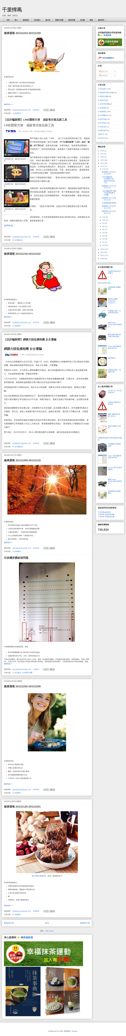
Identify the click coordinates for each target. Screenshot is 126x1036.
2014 (102, 163)
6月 (103, 229)
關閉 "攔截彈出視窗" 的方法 (114, 415)
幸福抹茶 (107, 35)
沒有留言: (36, 110)
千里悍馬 (12, 9)
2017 (102, 154)
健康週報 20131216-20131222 (22, 253)
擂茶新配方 (112, 358)
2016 (102, 157)
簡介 (16, 20)
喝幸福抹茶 (27, 937)
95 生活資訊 (102, 123)
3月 (103, 239)
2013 (102, 166)
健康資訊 (26, 20)
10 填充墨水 (16, 673)
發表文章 (103, 71)
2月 (103, 242)
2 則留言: (36, 669)
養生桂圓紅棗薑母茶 (39, 876)
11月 (104, 217)
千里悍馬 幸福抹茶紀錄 (106, 517)
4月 (103, 236)
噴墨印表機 (59, 20)
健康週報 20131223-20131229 (22, 33)
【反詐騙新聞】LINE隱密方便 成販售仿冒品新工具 (35, 119)
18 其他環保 (102, 108)
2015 (102, 160)
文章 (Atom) (49, 931)
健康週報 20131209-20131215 (22, 460)
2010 (102, 255)
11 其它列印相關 (104, 104)
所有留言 (103, 75)
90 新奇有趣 (102, 119)
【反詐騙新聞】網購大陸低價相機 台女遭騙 (30, 339)
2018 (102, 151)
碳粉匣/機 (71, 20)
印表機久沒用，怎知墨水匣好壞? (114, 312)
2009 (102, 259)
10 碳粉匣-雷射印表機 (105, 93)
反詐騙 (82, 20)
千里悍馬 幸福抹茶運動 (106, 514)
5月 (103, 233)
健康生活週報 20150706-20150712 (113, 301)
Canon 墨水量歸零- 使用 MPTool (115, 347)
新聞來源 (8, 226)
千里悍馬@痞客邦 (104, 512)
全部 (8, 20)
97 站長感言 (102, 127)
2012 (102, 249)
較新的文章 (9, 923)
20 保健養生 (16, 113)
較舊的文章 (85, 923)
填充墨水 (37, 20)
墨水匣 (47, 20)
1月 (103, 245)
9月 (103, 223)
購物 (91, 20)
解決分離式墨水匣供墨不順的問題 (114, 335)
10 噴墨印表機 (27, 673)
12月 (104, 169)
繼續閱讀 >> (8, 104)
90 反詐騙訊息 (17, 240)
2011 (102, 252)
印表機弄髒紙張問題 (16, 557)
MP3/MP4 (101, 138)
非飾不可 (101, 134)
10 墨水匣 (101, 100)
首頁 (47, 923)
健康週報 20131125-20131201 (22, 806)
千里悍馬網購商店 (106, 58)
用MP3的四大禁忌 (104, 283)
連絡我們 (101, 20)
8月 (103, 226)
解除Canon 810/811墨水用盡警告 (115, 324)
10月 (104, 220)
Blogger (74, 1031)
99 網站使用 (102, 130)
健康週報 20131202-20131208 (22, 686)
